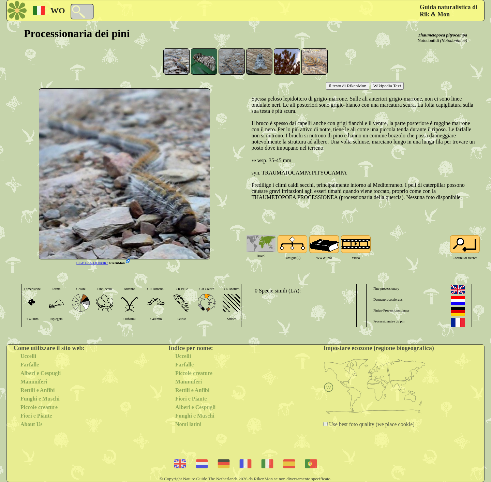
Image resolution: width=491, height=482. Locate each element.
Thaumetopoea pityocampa (442, 34)
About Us (31, 424)
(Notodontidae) (453, 40)
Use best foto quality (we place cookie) (371, 424)
